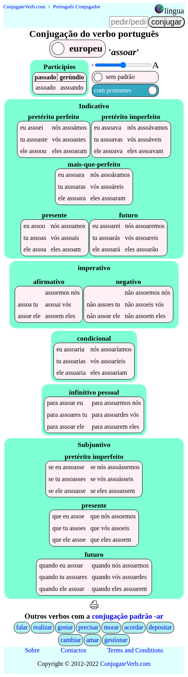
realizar (42, 627)
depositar (160, 627)
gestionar (116, 640)
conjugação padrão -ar (127, 616)
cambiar (71, 640)
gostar (65, 627)
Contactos (73, 650)
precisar (88, 627)
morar (111, 627)
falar (22, 627)
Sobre (32, 650)
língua (174, 10)
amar (92, 640)
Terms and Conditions (135, 650)
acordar (133, 627)
